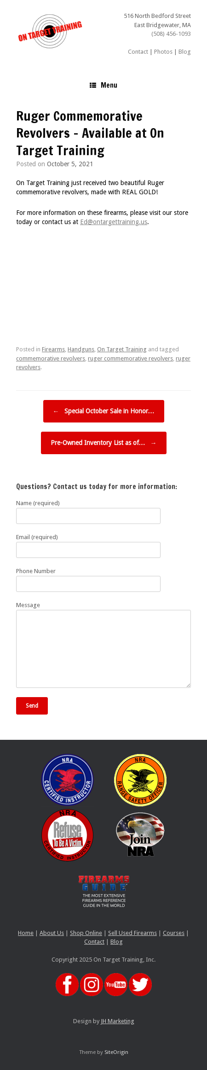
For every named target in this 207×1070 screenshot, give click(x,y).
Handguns (81, 349)
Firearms (53, 349)
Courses (173, 932)
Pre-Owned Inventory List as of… (104, 443)
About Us (52, 932)
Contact (138, 51)
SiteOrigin (116, 1052)
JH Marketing (117, 1021)
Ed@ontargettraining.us (113, 221)
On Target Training (122, 349)
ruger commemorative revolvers (130, 358)
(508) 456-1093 (171, 33)
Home (26, 932)
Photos (163, 51)
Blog (184, 51)
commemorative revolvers (50, 358)
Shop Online (86, 932)
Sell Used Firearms (132, 932)
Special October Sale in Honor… (104, 411)
